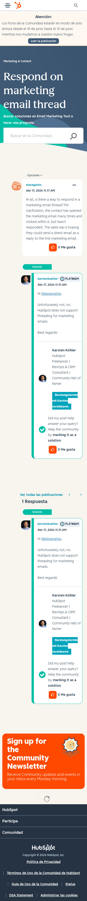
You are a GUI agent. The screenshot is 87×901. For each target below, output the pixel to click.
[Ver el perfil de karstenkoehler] (48, 278)
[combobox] (43, 136)
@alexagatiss (51, 294)
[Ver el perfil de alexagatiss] (34, 184)
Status (70, 884)
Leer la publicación (43, 41)
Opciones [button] (33, 175)
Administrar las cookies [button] (59, 895)
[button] (74, 185)
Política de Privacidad (44, 862)
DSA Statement (21, 895)
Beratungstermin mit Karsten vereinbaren (65, 400)
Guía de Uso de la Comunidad (35, 884)
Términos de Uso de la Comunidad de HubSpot (43, 873)
